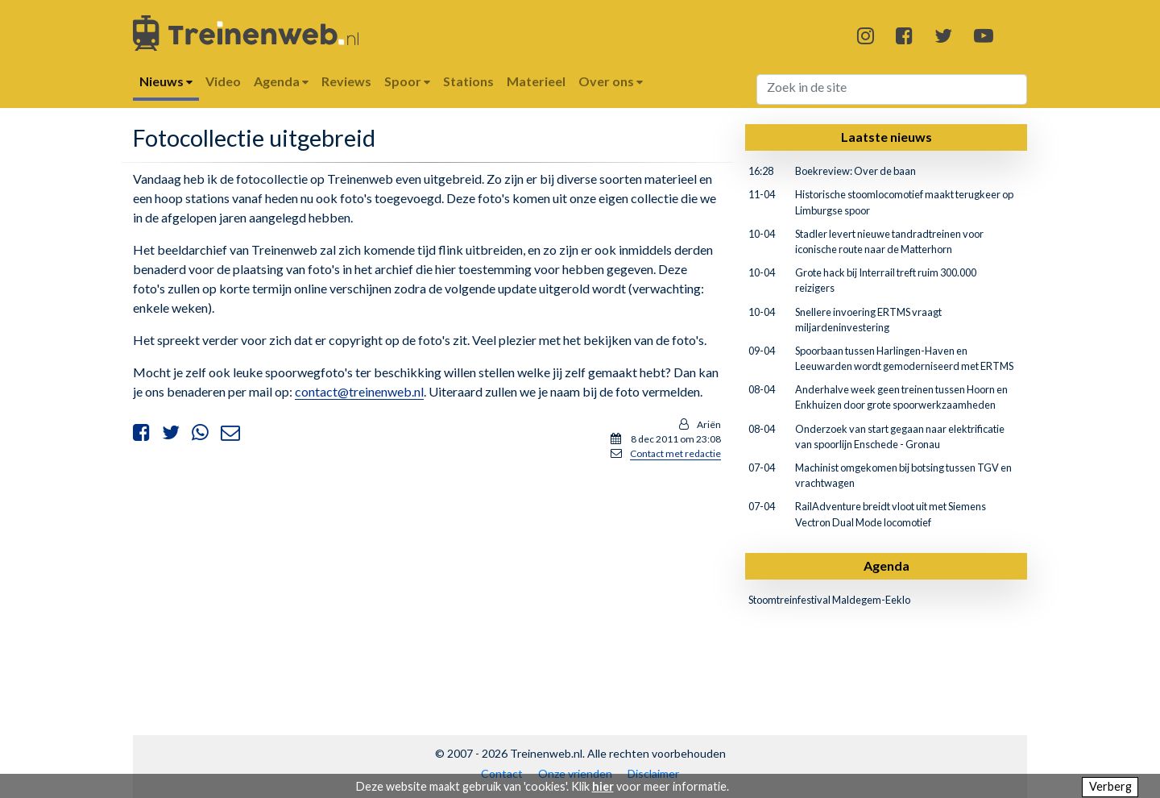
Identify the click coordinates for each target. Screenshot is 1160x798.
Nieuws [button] (166, 81)
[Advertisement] (426, 587)
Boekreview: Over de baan (855, 170)
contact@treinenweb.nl (359, 391)
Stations (468, 81)
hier (603, 786)
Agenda (886, 565)
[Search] (892, 89)
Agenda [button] (281, 81)
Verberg (1110, 786)
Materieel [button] (536, 81)
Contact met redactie (675, 453)
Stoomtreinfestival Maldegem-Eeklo (829, 599)
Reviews (346, 81)
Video (223, 81)
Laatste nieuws (886, 136)
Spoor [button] (407, 81)
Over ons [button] (610, 81)
